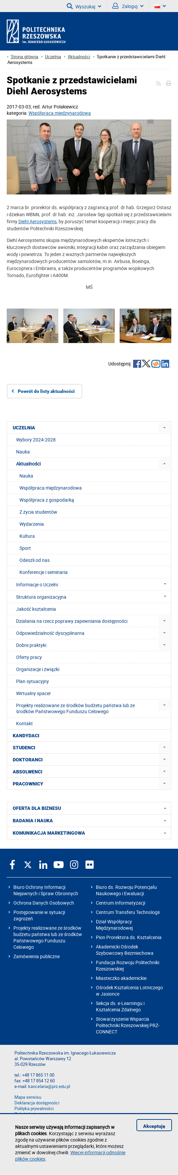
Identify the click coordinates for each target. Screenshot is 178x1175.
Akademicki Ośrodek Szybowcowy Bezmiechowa (125, 949)
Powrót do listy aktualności (46, 391)
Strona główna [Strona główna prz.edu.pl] (24, 57)
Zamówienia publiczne (36, 956)
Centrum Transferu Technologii (128, 912)
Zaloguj (127, 6)
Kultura (27, 536)
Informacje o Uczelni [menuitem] (93, 584)
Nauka (26, 476)
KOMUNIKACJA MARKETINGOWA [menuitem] (91, 833)
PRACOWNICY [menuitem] (28, 783)
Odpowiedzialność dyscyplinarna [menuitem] (50, 633)
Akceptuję (154, 1126)
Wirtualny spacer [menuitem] (33, 693)
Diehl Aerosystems (37, 221)
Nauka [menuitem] (23, 451)
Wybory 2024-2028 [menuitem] (36, 439)
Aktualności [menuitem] (28, 463)
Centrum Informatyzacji (120, 903)
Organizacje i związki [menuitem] (37, 669)
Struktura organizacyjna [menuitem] (93, 596)
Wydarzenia (31, 524)
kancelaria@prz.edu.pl (49, 1086)
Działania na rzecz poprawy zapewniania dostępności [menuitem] (71, 621)
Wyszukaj (84, 6)
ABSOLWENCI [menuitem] (27, 771)
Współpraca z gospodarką (46, 500)
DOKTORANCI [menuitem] (28, 759)
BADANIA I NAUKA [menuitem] (91, 820)
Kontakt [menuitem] (24, 723)
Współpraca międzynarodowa (59, 113)
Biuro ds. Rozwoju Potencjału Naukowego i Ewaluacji (126, 890)
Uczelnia (53, 57)
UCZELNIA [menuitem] (24, 427)
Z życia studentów (38, 512)
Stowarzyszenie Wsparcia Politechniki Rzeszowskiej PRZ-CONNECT (128, 1025)
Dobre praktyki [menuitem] (31, 645)
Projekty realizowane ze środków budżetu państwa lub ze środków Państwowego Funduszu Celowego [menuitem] (75, 708)
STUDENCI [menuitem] (24, 747)
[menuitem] (164, 427)
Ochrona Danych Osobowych (43, 903)
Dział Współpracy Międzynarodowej (114, 924)
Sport (25, 548)
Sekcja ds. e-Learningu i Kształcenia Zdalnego (120, 1006)
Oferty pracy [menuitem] (29, 657)
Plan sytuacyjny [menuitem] (32, 681)
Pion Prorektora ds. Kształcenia (129, 937)
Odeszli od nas (34, 560)
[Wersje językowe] (160, 6)
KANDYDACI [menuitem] (26, 735)
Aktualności (79, 57)
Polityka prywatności (34, 1108)
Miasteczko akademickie (121, 978)
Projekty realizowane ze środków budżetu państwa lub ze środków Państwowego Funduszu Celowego (47, 937)
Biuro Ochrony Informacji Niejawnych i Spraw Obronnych (45, 890)
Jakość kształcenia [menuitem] (36, 609)
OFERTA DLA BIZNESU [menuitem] (91, 808)
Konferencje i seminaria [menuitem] (43, 572)
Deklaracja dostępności (36, 1103)
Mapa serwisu (27, 1097)
